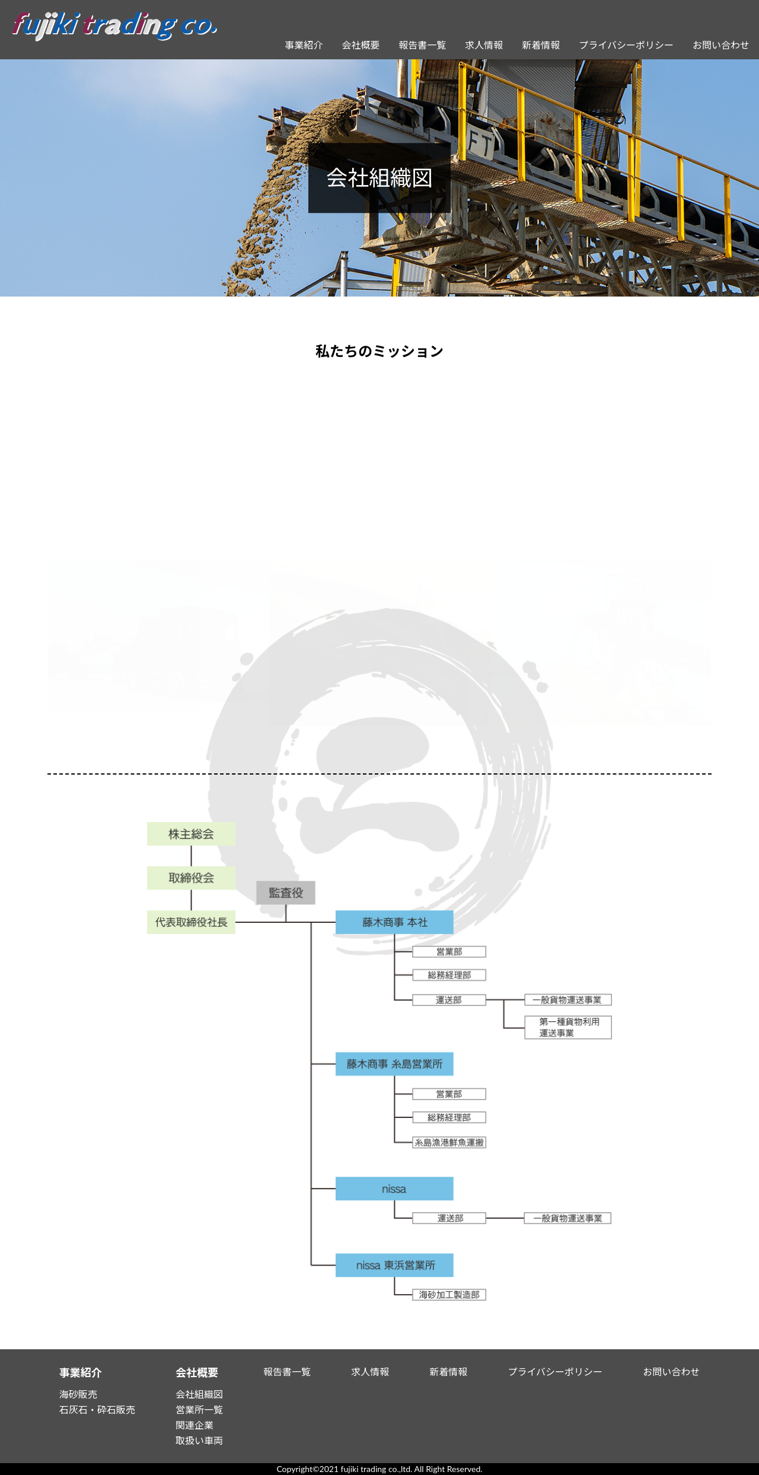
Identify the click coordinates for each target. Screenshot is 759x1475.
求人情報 (484, 44)
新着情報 (541, 44)
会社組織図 (199, 1394)
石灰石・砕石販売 (97, 1409)
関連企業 (194, 1425)
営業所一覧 (199, 1409)
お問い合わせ (721, 44)
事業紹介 (304, 44)
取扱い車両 (199, 1440)
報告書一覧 (422, 44)
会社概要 (361, 44)
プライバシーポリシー (626, 44)
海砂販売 (78, 1394)
